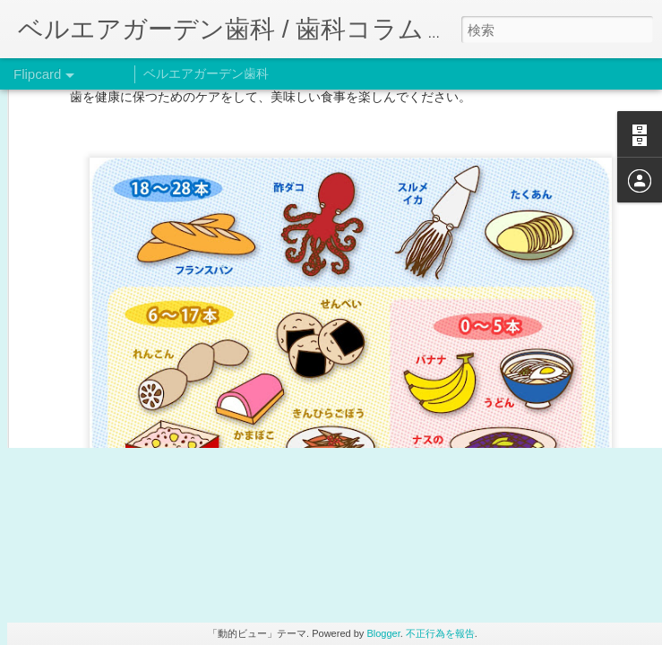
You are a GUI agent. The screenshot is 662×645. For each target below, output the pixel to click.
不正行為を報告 (440, 633)
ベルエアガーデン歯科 (206, 73)
